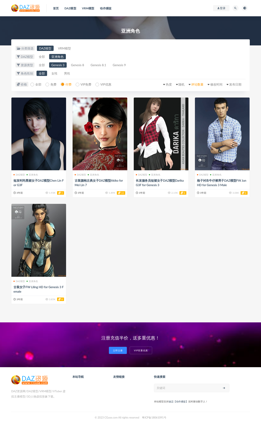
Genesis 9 (119, 65)
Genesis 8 (77, 65)
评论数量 (197, 84)
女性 (54, 73)
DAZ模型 (45, 48)
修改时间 (216, 84)
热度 (169, 84)
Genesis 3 (57, 65)
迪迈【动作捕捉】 (178, 401)
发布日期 (235, 84)
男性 (67, 73)
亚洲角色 (57, 56)
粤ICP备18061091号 (154, 417)
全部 (42, 56)
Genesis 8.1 (98, 65)
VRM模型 (64, 48)
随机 (181, 84)
